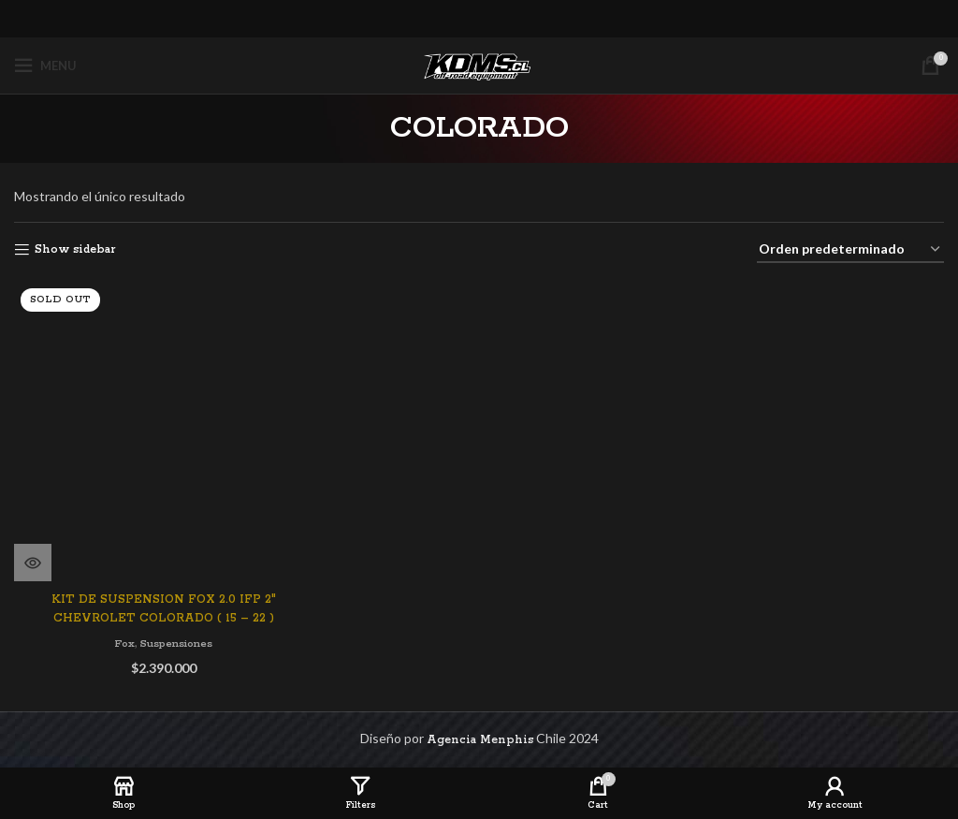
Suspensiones (176, 643)
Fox (122, 643)
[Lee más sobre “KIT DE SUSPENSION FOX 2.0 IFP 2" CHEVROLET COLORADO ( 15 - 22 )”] (32, 560)
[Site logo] (479, 65)
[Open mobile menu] (45, 65)
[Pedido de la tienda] (850, 250)
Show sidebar (75, 249)
